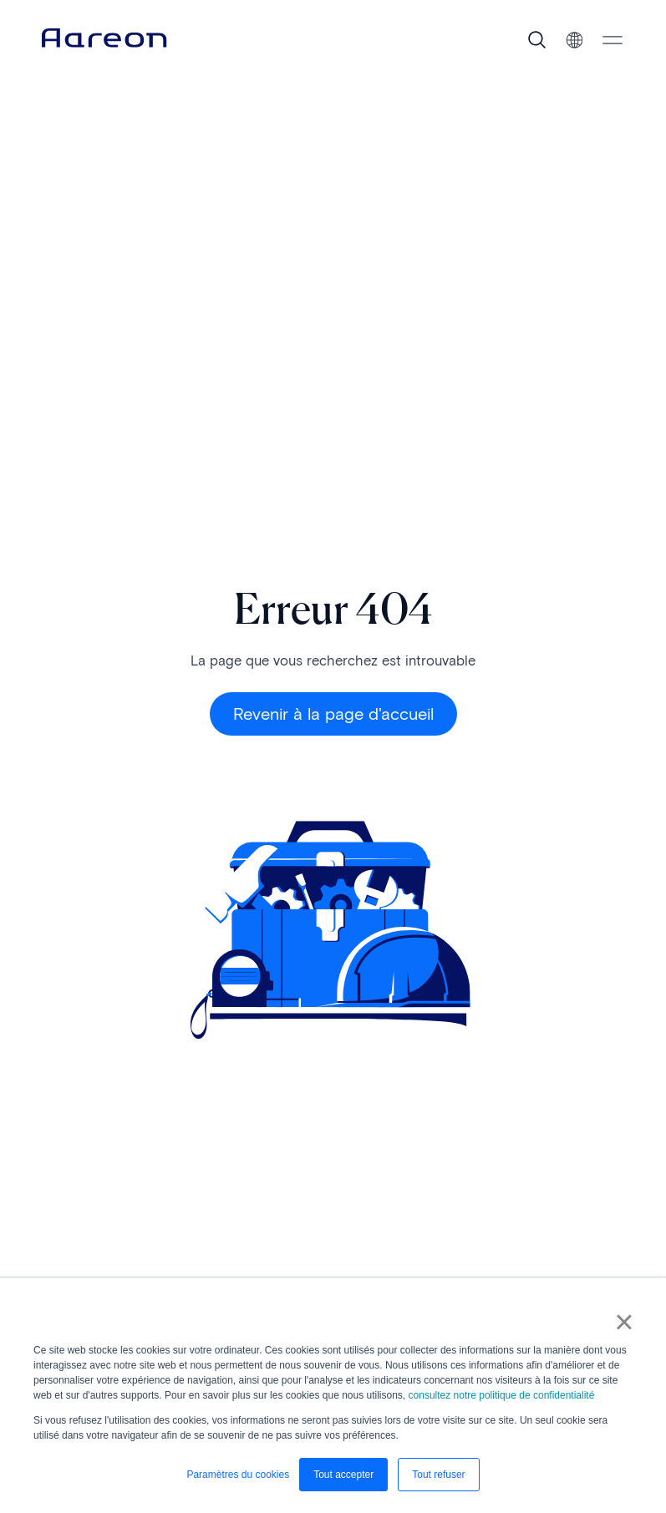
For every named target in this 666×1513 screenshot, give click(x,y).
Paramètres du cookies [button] (237, 1474)
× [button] (623, 1321)
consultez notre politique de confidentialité (502, 1395)
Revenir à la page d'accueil (333, 714)
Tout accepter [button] (343, 1474)
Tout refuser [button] (438, 1474)
